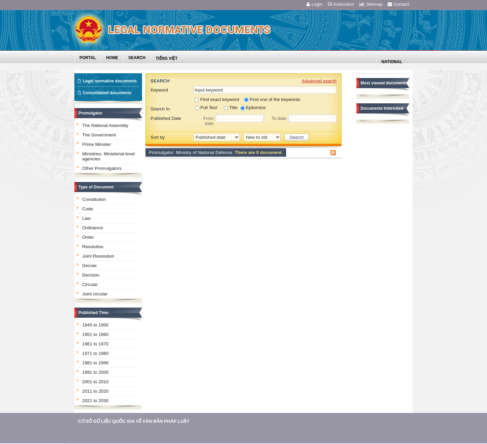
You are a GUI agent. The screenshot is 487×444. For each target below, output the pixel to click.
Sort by (157, 137)
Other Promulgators (101, 168)
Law (86, 218)
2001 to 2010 (95, 381)
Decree (89, 265)
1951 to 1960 (95, 334)
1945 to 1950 (95, 325)
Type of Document (96, 187)
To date (279, 118)
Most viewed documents (384, 83)
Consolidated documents (107, 92)
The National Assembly (105, 125)
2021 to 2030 (95, 400)
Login (314, 4)
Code (87, 208)
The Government (99, 134)
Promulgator (90, 113)
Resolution (92, 246)
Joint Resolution (98, 256)
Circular (90, 284)
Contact (398, 4)
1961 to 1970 (95, 343)
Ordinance (92, 227)
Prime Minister (96, 144)
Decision (90, 275)
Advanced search (319, 80)
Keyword (159, 90)
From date (208, 121)
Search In (160, 108)
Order (88, 237)
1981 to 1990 (95, 362)
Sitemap (370, 4)
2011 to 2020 (95, 391)
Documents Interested (382, 108)
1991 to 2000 (95, 372)
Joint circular (95, 293)
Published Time (93, 312)
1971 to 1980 (95, 353)
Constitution (94, 199)
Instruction (341, 4)
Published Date (165, 118)
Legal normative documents (110, 81)
